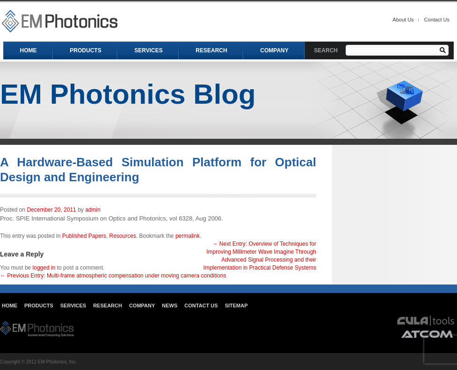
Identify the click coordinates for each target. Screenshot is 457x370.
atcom (427, 334)
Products (38, 305)
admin (93, 209)
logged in (44, 267)
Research (107, 305)
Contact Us (437, 19)
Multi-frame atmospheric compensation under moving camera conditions (113, 275)
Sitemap (236, 305)
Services (73, 305)
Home (9, 305)
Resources (122, 236)
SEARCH (326, 50)
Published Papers (84, 236)
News (169, 305)
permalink (187, 236)
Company (142, 305)
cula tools (426, 320)
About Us (402, 19)
